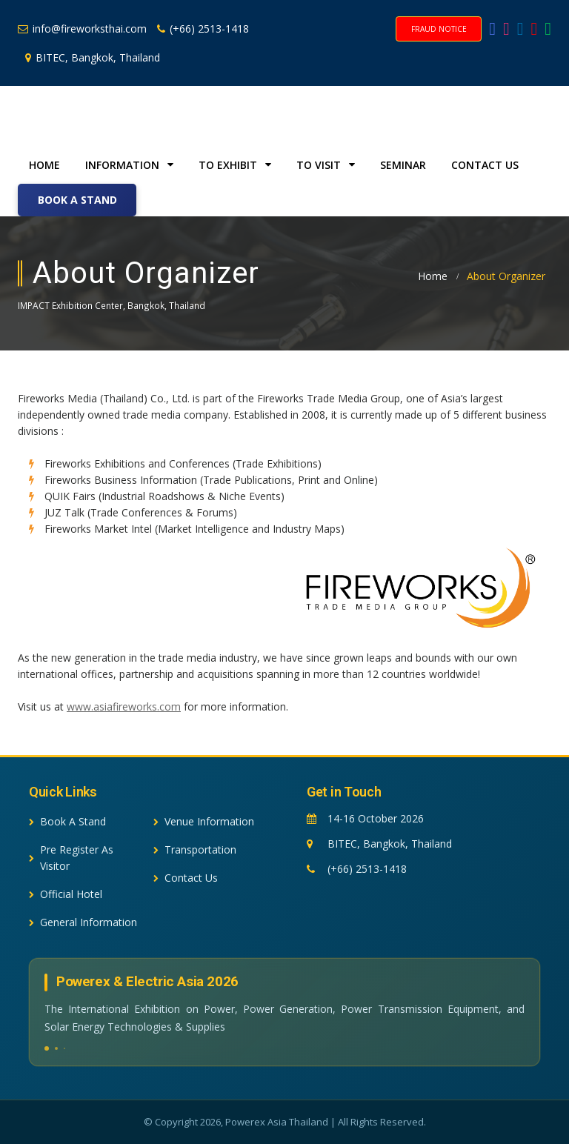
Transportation (194, 849)
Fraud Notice (439, 29)
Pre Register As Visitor (71, 857)
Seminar (403, 165)
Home (44, 165)
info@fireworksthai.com (82, 28)
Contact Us (485, 165)
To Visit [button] (325, 165)
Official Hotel (65, 894)
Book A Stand (77, 200)
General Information (83, 922)
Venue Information (203, 821)
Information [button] (129, 165)
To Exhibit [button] (235, 165)
